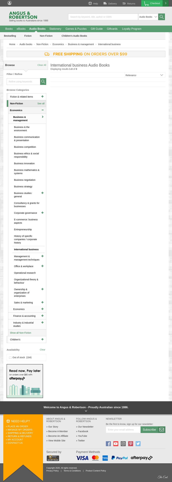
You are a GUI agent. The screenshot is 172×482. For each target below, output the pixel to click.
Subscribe (154, 430)
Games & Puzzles (75, 28)
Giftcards (112, 28)
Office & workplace (23, 266)
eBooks (21, 28)
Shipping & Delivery (20, 433)
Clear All (42, 65)
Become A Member (58, 431)
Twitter (81, 440)
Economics (58, 44)
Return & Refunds (19, 436)
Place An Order (18, 426)
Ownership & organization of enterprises (21, 292)
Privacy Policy (52, 471)
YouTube (82, 436)
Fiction (28, 35)
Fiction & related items (21, 96)
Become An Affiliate (58, 436)
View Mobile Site (56, 440)
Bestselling (10, 35)
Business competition (25, 147)
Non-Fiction (46, 35)
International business (109, 44)
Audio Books (37, 28)
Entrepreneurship (23, 229)
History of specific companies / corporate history (25, 239)
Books (9, 28)
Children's (15, 339)
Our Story (53, 426)
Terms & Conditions (72, 471)
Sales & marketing (23, 302)
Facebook (83, 431)
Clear (42, 349)
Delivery (110, 3)
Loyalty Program (132, 28)
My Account (15, 439)
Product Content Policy (96, 471)
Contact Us (15, 443)
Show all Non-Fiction (20, 332)
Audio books (26, 44)
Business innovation (24, 163)
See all (40, 103)
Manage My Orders (20, 429)
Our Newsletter (85, 426)
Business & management (81, 44)
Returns (128, 3)
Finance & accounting (24, 316)
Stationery (55, 28)
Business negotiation (24, 180)
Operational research (25, 273)
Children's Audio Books (74, 35)
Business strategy (23, 186)
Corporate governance (25, 213)
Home (12, 44)
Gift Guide (97, 28)
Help (93, 3)
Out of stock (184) (20, 357)
